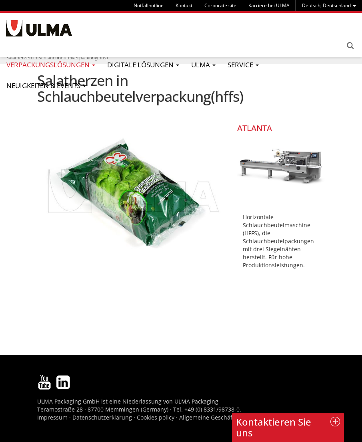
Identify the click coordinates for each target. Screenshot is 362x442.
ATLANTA (254, 128)
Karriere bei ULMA (269, 5)
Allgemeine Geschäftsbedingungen (226, 417)
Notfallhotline (149, 5)
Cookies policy (155, 417)
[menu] (329, 5)
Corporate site (220, 5)
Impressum (52, 417)
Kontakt (184, 5)
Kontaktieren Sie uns (273, 427)
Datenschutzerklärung (103, 417)
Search (350, 46)
